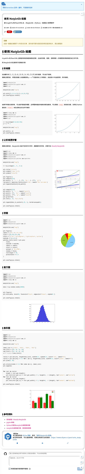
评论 (79, 470)
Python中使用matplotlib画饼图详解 (18, 425)
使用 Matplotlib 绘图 (44, 435)
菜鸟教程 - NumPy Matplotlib (16, 419)
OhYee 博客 (26, 435)
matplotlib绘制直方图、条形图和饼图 (18, 428)
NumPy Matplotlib (58, 146)
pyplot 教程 (10, 422)
